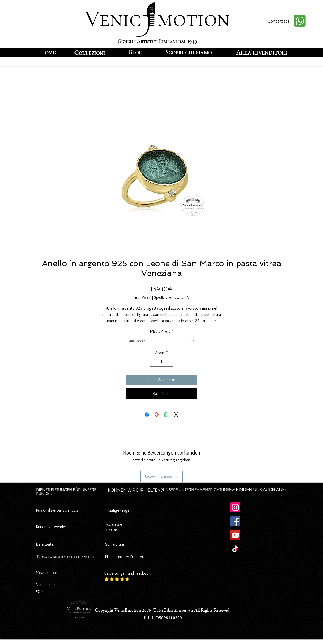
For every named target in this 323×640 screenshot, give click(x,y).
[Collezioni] (89, 53)
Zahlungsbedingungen (179, 542)
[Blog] (135, 52)
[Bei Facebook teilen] (147, 414)
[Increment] (169, 361)
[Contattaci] (279, 21)
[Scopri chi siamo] (188, 52)
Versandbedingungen (178, 575)
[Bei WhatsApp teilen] (166, 414)
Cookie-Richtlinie (174, 524)
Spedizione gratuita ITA (171, 297)
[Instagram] (235, 507)
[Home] (48, 52)
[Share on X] (176, 414)
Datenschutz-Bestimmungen (184, 510)
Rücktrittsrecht (173, 556)
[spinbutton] (161, 361)
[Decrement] (153, 361)
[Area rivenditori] (261, 52)
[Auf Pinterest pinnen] (157, 414)
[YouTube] (235, 535)
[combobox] (161, 341)
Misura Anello (161, 331)
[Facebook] (235, 521)
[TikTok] (235, 549)
